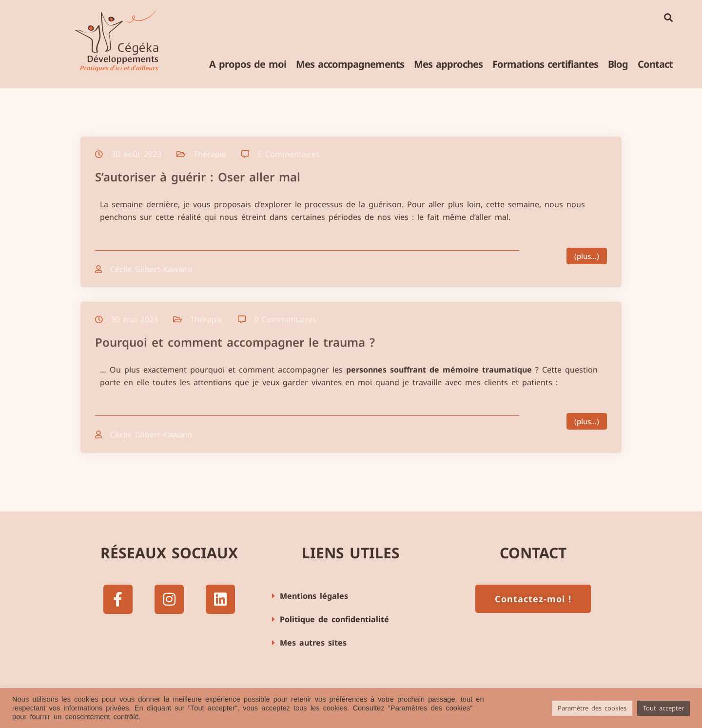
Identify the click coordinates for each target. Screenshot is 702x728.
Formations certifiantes (545, 64)
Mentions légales (314, 595)
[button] (351, 596)
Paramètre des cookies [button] (592, 708)
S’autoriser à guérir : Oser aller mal (197, 177)
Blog (618, 64)
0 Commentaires (288, 154)
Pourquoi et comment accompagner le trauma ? (235, 342)
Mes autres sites (313, 642)
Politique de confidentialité (334, 619)
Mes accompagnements (350, 64)
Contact (655, 64)
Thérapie (210, 154)
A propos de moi (247, 64)
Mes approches (448, 64)
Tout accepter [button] (663, 708)
